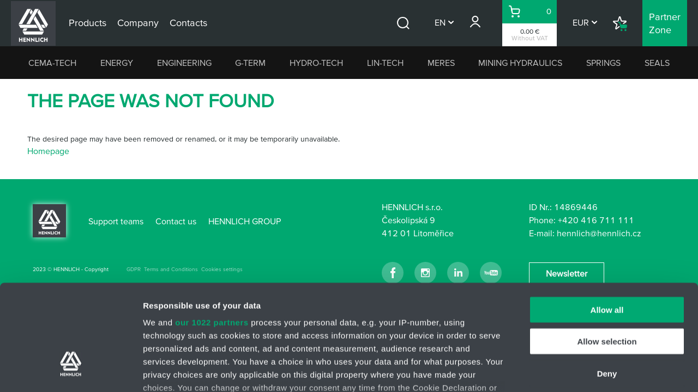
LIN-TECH (385, 63)
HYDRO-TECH (316, 63)
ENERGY (116, 63)
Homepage (48, 151)
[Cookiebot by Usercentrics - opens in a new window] (70, 371)
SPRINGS (603, 63)
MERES (441, 63)
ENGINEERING (184, 63)
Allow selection (606, 255)
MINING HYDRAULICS (520, 63)
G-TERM (250, 63)
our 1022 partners (211, 236)
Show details (572, 370)
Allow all (607, 224)
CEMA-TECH (52, 63)
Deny (607, 287)
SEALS (657, 63)
